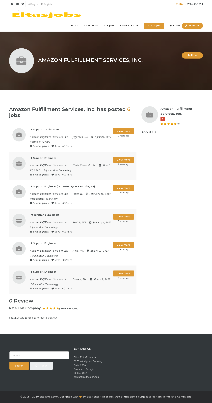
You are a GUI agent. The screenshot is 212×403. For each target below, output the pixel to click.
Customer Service (40, 142)
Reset (41, 365)
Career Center (129, 26)
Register (47, 4)
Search (19, 365)
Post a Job (154, 26)
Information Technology (58, 170)
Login (33, 4)
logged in (31, 317)
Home (74, 26)
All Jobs (109, 26)
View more (124, 131)
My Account (91, 26)
